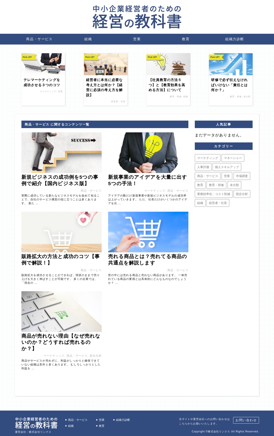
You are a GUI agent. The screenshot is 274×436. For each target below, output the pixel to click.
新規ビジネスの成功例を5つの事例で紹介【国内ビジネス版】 (59, 180)
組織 (88, 39)
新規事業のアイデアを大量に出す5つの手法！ (147, 180)
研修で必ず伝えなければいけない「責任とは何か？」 (229, 85)
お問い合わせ (246, 418)
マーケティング (48, 91)
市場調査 (242, 176)
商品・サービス (39, 39)
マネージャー (233, 158)
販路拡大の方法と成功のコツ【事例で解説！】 (60, 260)
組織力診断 (234, 39)
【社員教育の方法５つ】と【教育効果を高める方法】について (167, 85)
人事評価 (203, 167)
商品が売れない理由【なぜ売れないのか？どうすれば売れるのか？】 (60, 342)
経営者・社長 (118, 101)
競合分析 (96, 355)
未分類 (246, 96)
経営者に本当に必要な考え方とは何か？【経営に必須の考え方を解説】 (104, 87)
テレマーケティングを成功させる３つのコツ (42, 82)
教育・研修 (176, 96)
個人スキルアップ (227, 167)
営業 (137, 39)
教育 (185, 39)
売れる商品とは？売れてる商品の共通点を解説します (147, 260)
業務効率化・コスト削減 (213, 194)
